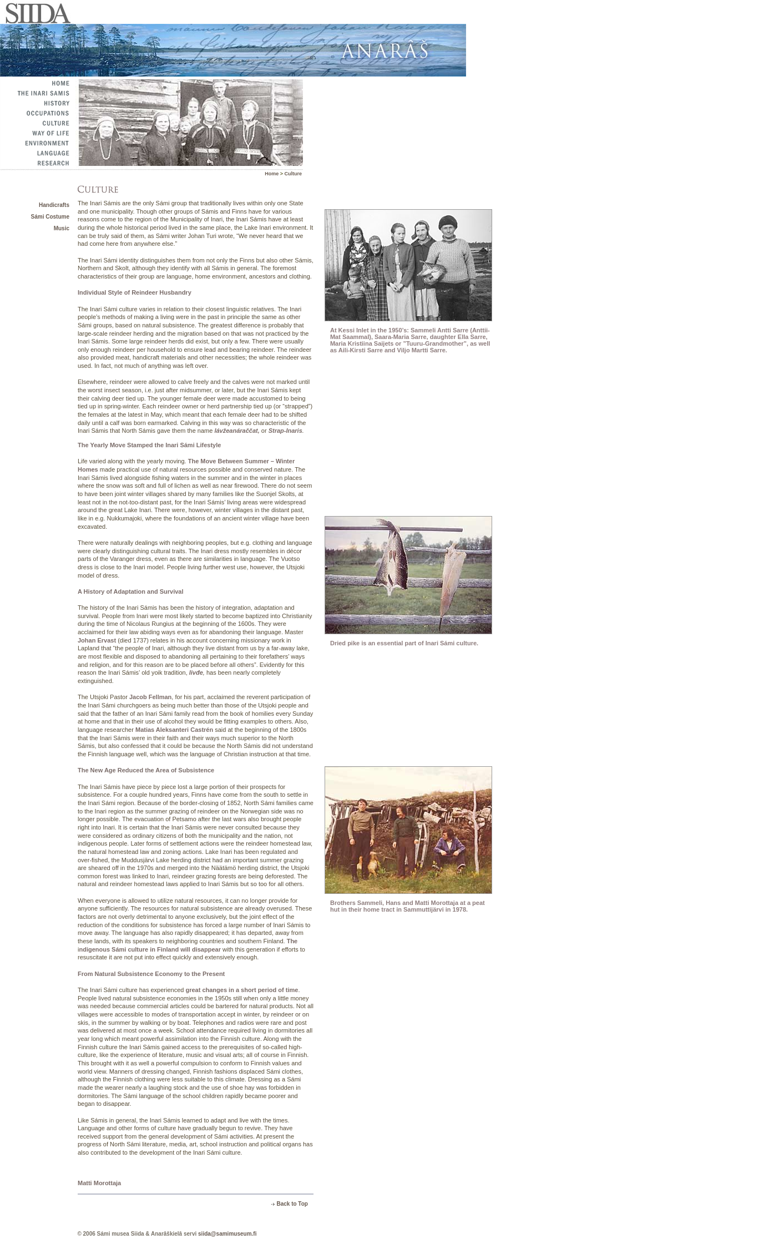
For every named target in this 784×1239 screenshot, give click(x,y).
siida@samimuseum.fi (227, 1234)
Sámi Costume (50, 217)
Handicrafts (54, 205)
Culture (293, 173)
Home (272, 173)
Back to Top (291, 1204)
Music (61, 228)
